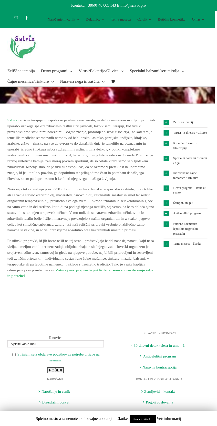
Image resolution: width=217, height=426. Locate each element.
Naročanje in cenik (55, 391)
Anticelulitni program (159, 356)
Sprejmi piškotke (143, 418)
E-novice (55, 337)
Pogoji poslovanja (159, 402)
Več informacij (169, 418)
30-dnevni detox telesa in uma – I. (159, 345)
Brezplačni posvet (55, 402)
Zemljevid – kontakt (159, 391)
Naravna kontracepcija (160, 367)
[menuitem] (63, 19)
